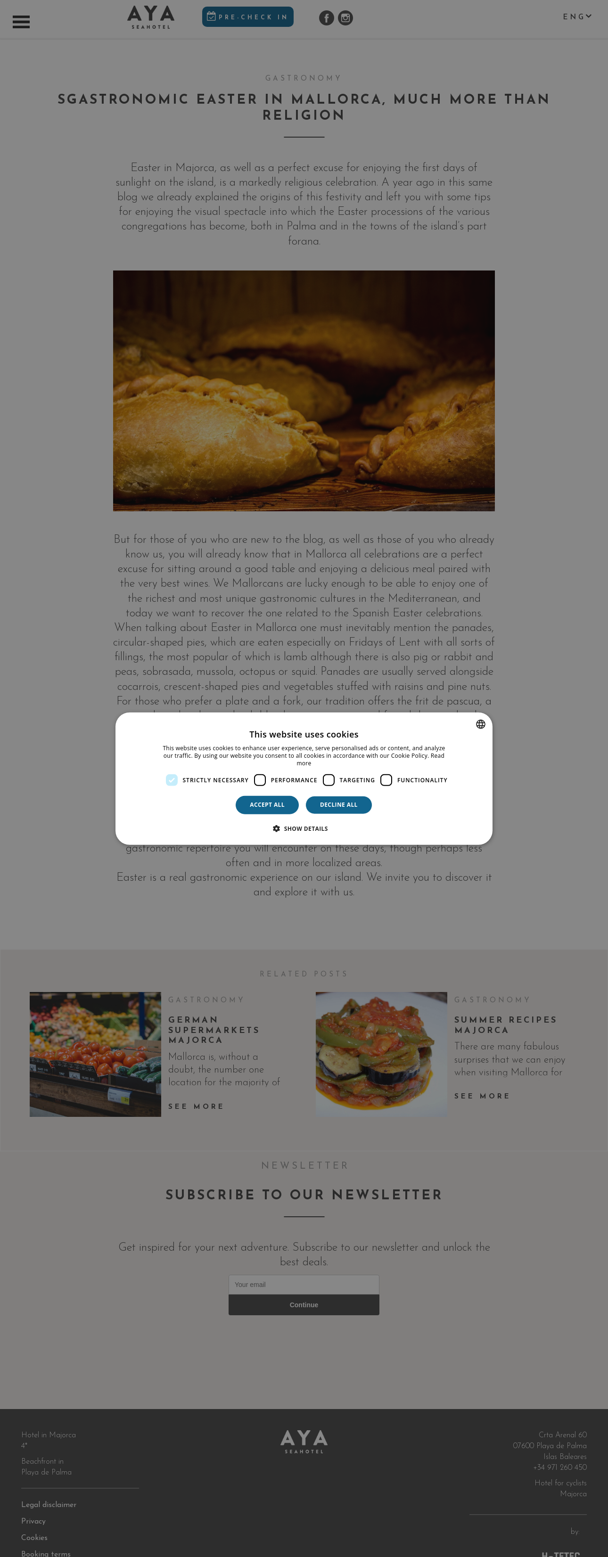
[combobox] (480, 724)
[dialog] (304, 779)
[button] (304, 828)
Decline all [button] (339, 805)
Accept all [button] (267, 805)
